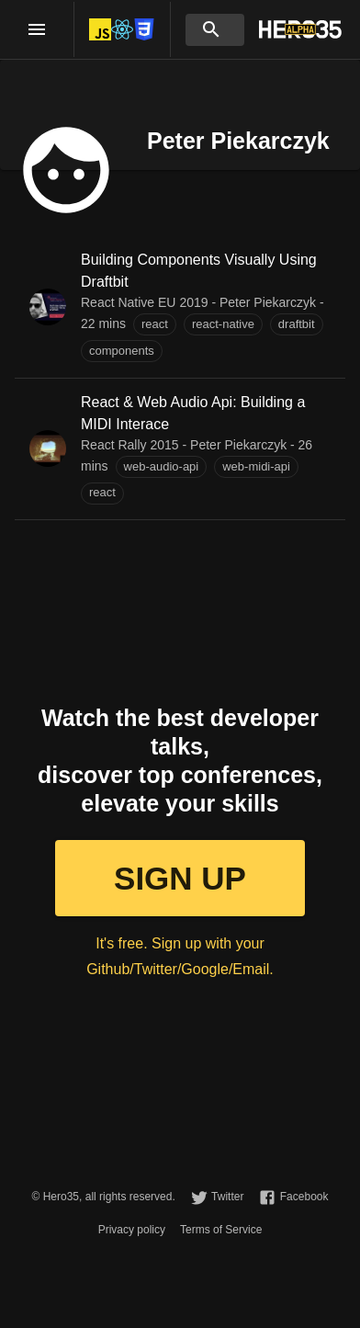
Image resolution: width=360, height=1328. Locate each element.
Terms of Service (221, 1229)
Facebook (304, 1196)
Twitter (227, 1196)
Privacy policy (131, 1229)
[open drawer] (37, 29)
